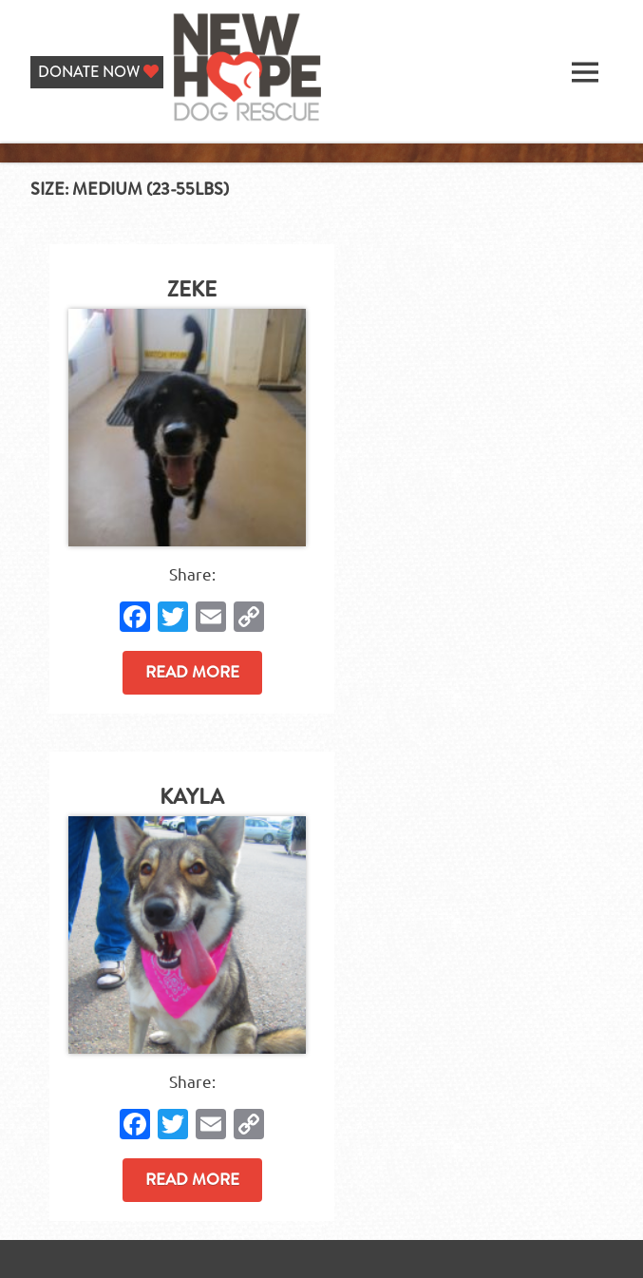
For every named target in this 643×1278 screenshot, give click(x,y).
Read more (192, 671)
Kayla (192, 796)
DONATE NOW (98, 72)
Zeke (192, 289)
